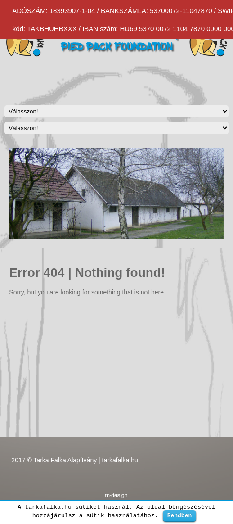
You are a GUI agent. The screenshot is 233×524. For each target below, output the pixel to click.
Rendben (179, 515)
